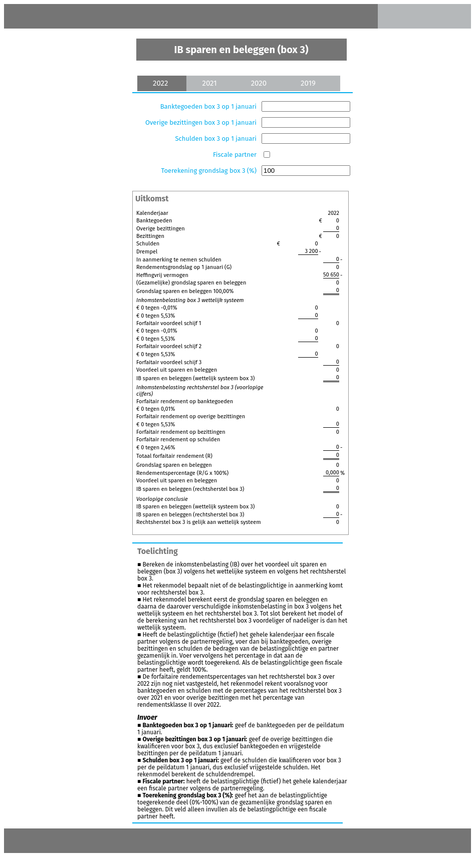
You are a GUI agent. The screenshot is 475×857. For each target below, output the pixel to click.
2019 (308, 83)
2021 (209, 83)
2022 (160, 83)
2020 (259, 83)
